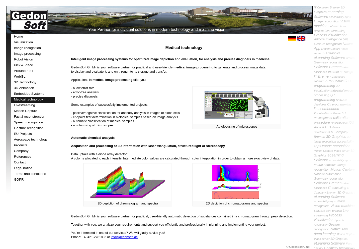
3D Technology (25, 82)
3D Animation (24, 88)
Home (18, 36)
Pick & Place (23, 65)
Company (21, 151)
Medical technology (28, 99)
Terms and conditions (30, 174)
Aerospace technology (31, 139)
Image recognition (27, 48)
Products (20, 145)
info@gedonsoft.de (124, 237)
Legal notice (23, 168)
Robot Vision (23, 59)
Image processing (27, 53)
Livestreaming (24, 105)
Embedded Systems (29, 94)
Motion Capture (25, 111)
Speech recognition (28, 122)
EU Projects (23, 134)
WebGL (19, 76)
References (22, 156)
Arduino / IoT (23, 71)
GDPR (19, 179)
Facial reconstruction (29, 116)
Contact (20, 162)
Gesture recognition (29, 128)
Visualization (23, 42)
